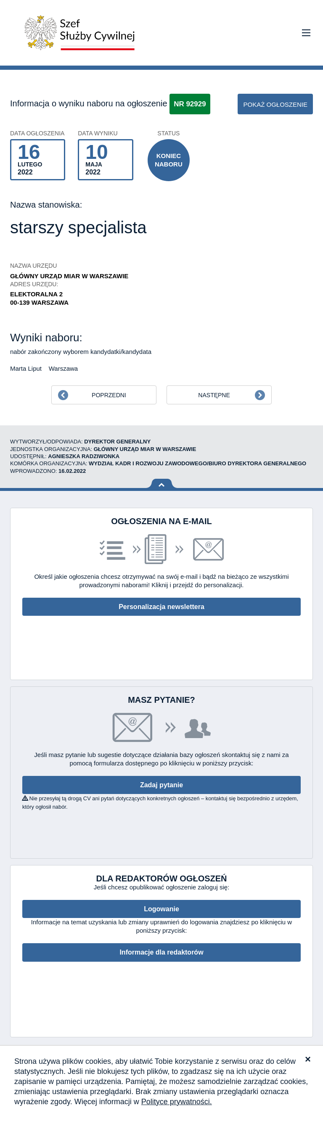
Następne (214, 395)
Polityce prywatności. (176, 1101)
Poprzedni (109, 395)
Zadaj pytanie (161, 785)
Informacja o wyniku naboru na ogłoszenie (88, 103)
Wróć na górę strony (161, 483)
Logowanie (161, 909)
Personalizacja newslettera (161, 606)
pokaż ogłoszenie (275, 104)
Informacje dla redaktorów (161, 952)
